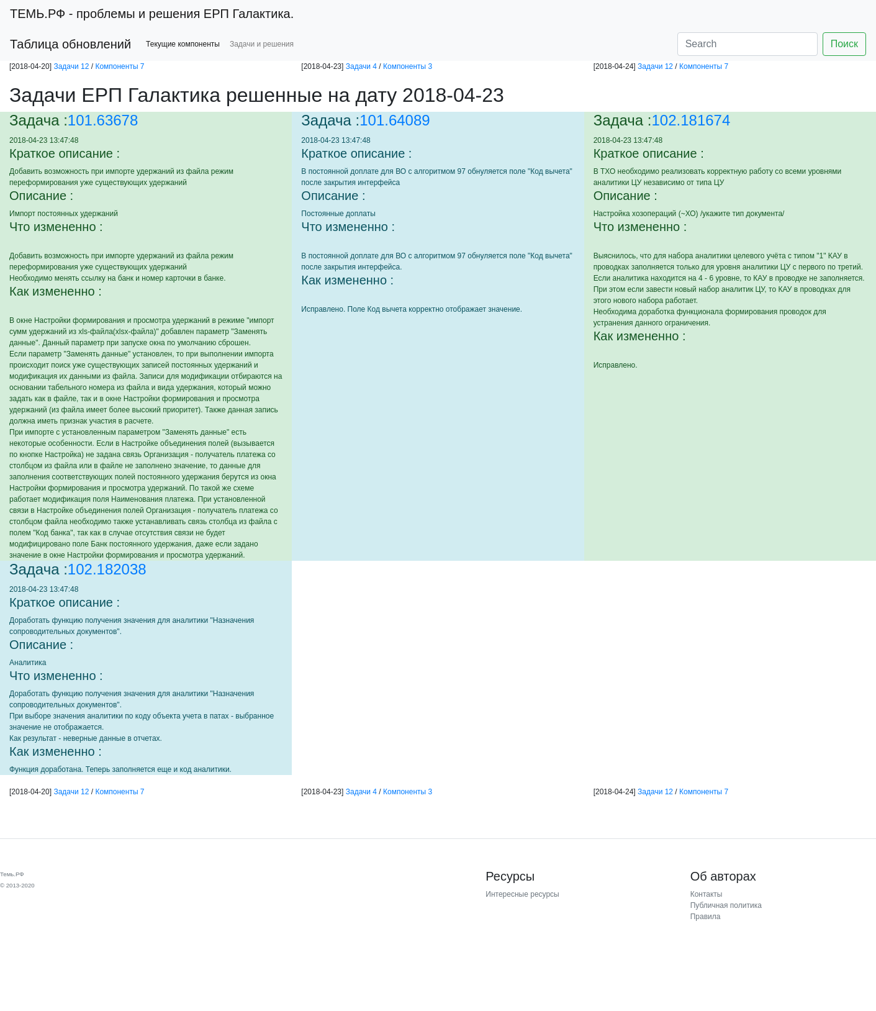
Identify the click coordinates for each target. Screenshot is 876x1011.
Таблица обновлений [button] (70, 44)
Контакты (706, 894)
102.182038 (107, 569)
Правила (705, 916)
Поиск (844, 44)
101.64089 (394, 120)
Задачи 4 (361, 66)
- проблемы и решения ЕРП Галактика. (152, 13)
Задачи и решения (262, 44)
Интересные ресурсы (522, 894)
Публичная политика (726, 905)
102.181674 (691, 120)
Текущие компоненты (183, 44)
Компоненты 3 (407, 66)
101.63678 (103, 120)
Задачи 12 (71, 66)
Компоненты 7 (119, 66)
